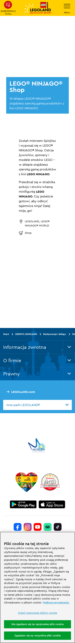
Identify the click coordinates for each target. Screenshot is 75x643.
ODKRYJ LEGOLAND (26, 334)
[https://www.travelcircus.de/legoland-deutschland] (50, 482)
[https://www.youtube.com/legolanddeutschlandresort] (38, 527)
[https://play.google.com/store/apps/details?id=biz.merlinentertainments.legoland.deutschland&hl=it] (23, 504)
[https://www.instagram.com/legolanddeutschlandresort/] (28, 527)
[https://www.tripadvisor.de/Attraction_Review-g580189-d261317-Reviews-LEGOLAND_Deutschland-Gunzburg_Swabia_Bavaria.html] (48, 527)
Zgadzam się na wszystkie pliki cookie (37, 635)
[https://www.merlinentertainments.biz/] (37, 445)
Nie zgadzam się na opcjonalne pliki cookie (37, 624)
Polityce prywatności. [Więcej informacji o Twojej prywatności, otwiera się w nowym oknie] (56, 602)
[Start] (26, 482)
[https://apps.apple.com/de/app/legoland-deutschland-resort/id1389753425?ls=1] (52, 504)
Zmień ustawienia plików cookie (37, 612)
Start (6, 334)
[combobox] (37, 405)
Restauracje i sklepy (54, 334)
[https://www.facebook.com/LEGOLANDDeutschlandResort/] (18, 527)
